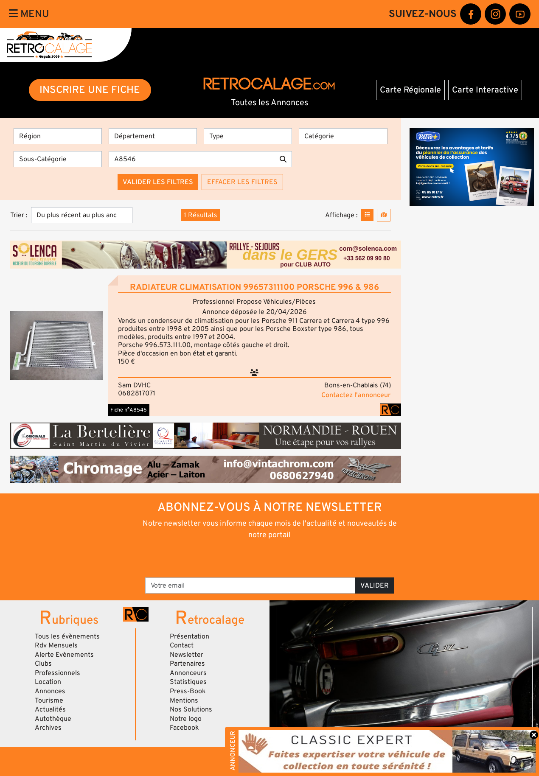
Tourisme (49, 700)
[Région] (58, 136)
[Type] (248, 136)
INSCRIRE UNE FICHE (89, 90)
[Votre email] (250, 585)
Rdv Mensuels (56, 645)
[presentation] (258, 557)
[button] (56, 346)
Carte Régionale (410, 90)
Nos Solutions (191, 709)
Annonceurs (188, 673)
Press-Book (188, 691)
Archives (48, 727)
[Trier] (81, 215)
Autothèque (53, 718)
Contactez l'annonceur (355, 395)
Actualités (50, 709)
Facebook (184, 727)
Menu (29, 14)
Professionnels (57, 673)
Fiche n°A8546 (128, 410)
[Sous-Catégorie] (58, 159)
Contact (182, 645)
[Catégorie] (343, 136)
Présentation (189, 636)
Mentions (184, 700)
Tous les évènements (67, 636)
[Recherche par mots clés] (192, 159)
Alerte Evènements (64, 654)
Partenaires (187, 663)
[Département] (153, 136)
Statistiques (188, 681)
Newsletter (186, 654)
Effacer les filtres (242, 182)
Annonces (50, 691)
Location (48, 681)
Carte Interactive (485, 90)
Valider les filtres (158, 182)
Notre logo (186, 718)
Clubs (43, 663)
